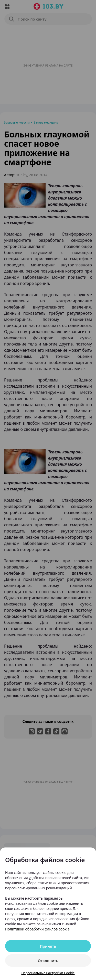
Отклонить (48, 960)
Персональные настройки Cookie (47, 973)
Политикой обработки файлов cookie (37, 929)
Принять (48, 946)
